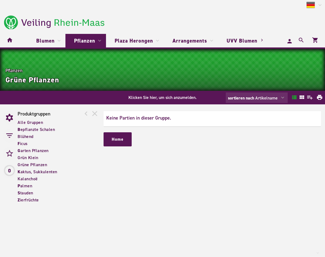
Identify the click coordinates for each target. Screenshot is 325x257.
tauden (25, 193)
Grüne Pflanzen (32, 165)
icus (23, 143)
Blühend (26, 136)
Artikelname (253, 98)
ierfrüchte (28, 200)
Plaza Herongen (134, 40)
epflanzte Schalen (36, 129)
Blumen (45, 40)
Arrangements (190, 40)
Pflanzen (84, 40)
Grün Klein (28, 157)
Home (118, 139)
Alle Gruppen (30, 122)
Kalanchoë (28, 179)
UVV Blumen (242, 40)
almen (25, 186)
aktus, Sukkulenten (37, 172)
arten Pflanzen (33, 150)
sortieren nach (241, 98)
